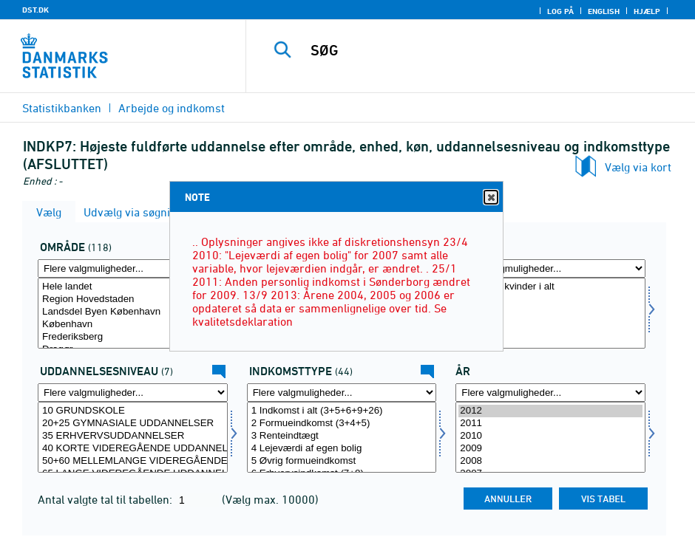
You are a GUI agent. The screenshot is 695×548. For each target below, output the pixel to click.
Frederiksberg (133, 337)
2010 (550, 436)
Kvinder (550, 312)
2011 (550, 423)
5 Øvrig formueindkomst (342, 461)
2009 (550, 448)
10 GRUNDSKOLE (133, 411)
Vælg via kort (638, 167)
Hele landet (133, 287)
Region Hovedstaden (133, 299)
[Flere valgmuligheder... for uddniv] (133, 392)
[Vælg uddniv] (133, 437)
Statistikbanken (61, 107)
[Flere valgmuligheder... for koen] (550, 268)
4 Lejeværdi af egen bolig (342, 448)
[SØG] (482, 50)
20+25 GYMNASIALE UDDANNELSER (133, 423)
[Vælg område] (133, 313)
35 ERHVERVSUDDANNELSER (133, 436)
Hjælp (647, 11)
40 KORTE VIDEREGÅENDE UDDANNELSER (133, 448)
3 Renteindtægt (342, 436)
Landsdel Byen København (133, 312)
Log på (560, 11)
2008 (550, 461)
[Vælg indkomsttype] (342, 437)
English (604, 11)
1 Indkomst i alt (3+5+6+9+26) (342, 411)
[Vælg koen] (550, 313)
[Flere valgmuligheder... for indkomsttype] (342, 392)
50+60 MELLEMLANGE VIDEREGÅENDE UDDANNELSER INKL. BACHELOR (133, 461)
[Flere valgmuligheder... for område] (133, 268)
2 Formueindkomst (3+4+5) (342, 423)
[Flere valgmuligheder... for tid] (550, 392)
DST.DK (35, 9)
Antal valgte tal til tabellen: (106, 499)
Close (490, 197)
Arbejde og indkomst (171, 107)
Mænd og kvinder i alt (550, 287)
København (133, 324)
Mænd (550, 299)
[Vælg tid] (550, 437)
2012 (550, 411)
